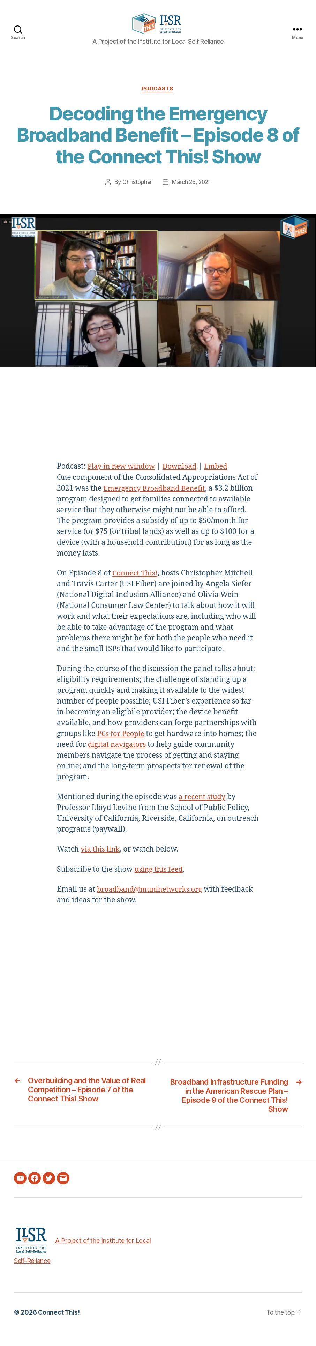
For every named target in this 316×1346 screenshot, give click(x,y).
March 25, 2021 (192, 192)
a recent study (203, 808)
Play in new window (123, 477)
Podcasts (158, 100)
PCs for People (121, 745)
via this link (101, 860)
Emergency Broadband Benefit (156, 499)
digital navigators (118, 755)
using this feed (160, 880)
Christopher (136, 192)
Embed (221, 477)
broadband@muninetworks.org (152, 900)
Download (183, 477)
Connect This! (135, 584)
